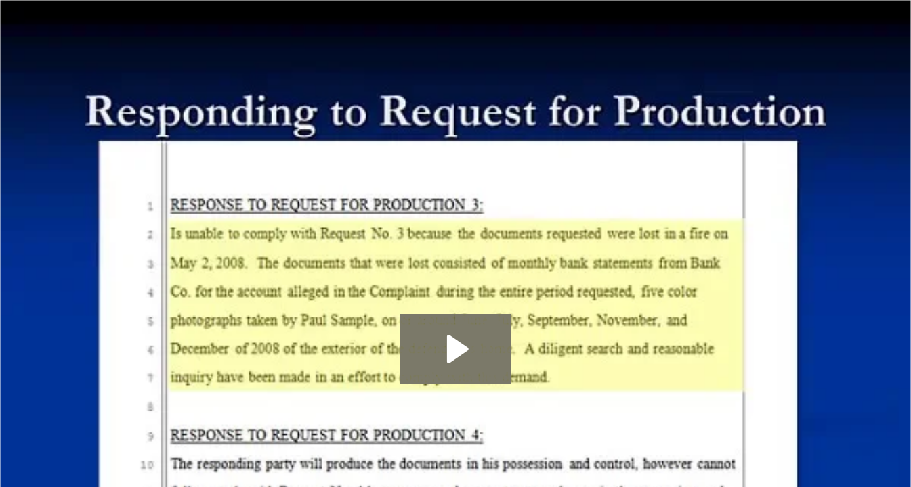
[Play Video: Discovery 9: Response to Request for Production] (455, 349)
